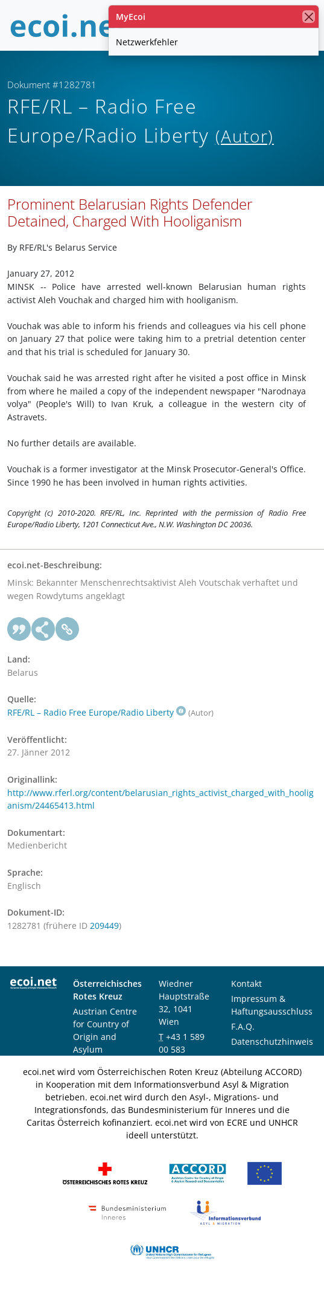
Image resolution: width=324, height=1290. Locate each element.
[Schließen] (308, 16)
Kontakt (246, 983)
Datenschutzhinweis (272, 1041)
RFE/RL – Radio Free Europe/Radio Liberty (96, 712)
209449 (104, 925)
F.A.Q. (243, 1026)
